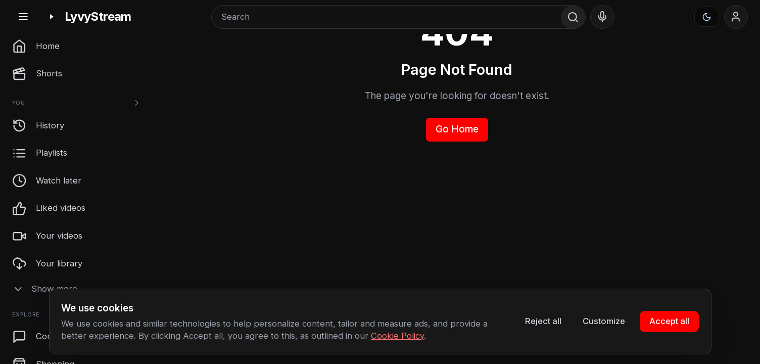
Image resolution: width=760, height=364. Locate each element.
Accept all (669, 321)
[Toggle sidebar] (23, 17)
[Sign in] (736, 17)
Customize (604, 321)
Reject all (543, 321)
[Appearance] (707, 17)
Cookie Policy (397, 336)
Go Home (457, 129)
